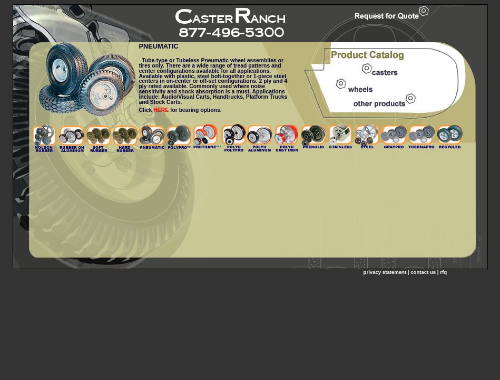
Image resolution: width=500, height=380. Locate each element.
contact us (423, 272)
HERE (161, 110)
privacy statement (385, 272)
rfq (443, 272)
